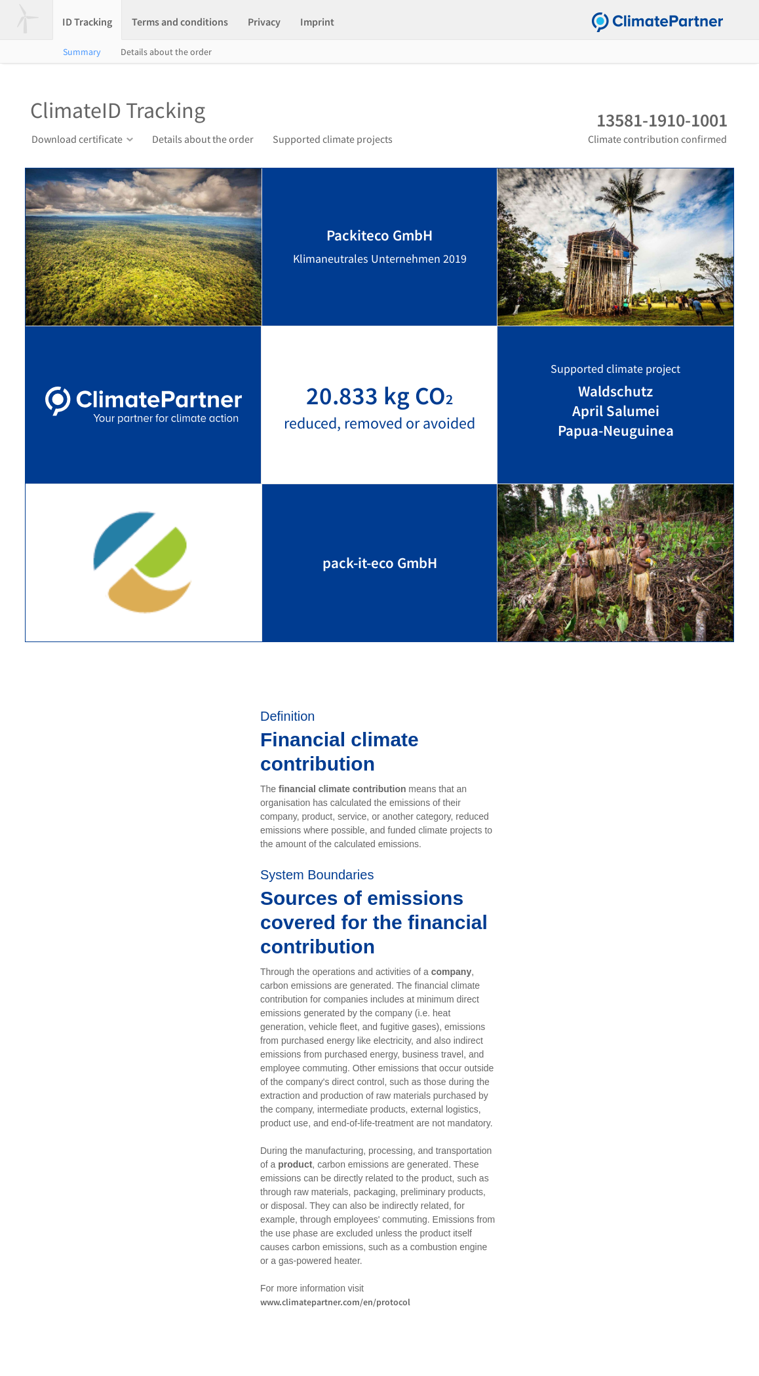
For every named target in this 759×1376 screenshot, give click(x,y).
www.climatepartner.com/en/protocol (335, 1302)
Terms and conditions (180, 21)
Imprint (317, 21)
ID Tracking (87, 21)
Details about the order (166, 52)
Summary (82, 52)
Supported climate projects (333, 138)
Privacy (264, 21)
